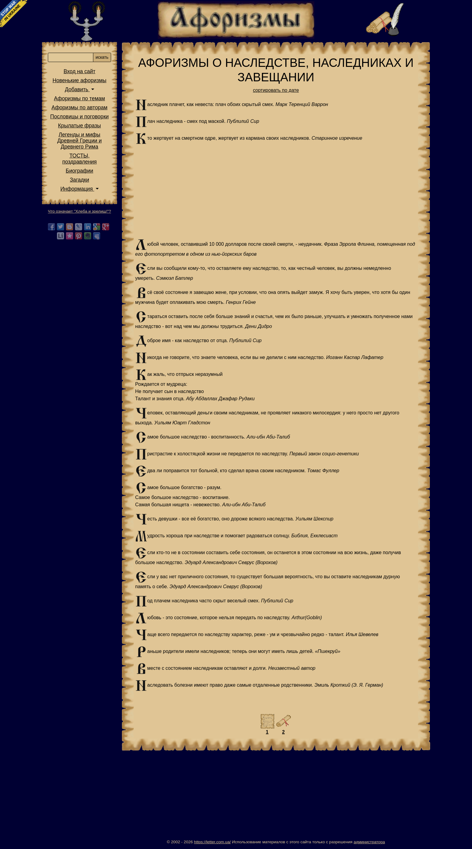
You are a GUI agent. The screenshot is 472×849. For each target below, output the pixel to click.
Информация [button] (77, 189)
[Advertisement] (276, 191)
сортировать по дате (276, 90)
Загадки (79, 180)
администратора (369, 842)
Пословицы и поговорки (79, 117)
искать (102, 57)
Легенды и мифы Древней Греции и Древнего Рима (79, 141)
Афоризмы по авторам (79, 108)
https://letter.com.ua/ (212, 842)
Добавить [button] (77, 89)
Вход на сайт (79, 71)
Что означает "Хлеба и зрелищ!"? (79, 211)
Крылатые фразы (79, 126)
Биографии (79, 171)
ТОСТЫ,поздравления (79, 159)
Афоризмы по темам (79, 98)
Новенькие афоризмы (80, 80)
